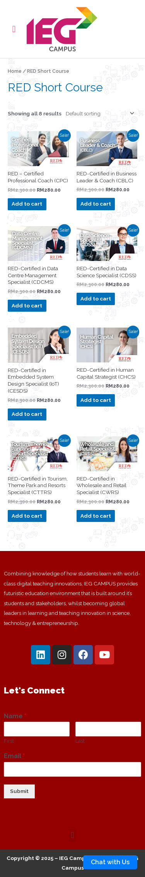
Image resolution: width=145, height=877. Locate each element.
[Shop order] (98, 113)
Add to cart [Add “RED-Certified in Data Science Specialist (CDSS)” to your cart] (95, 298)
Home (15, 71)
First (9, 741)
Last (80, 741)
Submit (19, 791)
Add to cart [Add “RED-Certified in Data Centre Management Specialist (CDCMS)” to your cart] (27, 305)
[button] (72, 835)
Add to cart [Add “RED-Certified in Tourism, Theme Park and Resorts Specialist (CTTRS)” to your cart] (27, 516)
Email (14, 756)
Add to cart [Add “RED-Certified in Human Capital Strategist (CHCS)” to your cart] (95, 400)
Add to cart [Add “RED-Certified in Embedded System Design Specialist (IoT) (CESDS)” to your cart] (27, 414)
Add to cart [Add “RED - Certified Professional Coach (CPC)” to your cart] (27, 204)
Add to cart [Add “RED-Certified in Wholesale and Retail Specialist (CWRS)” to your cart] (95, 516)
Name (15, 716)
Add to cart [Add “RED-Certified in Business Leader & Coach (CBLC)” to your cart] (95, 204)
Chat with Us (110, 862)
